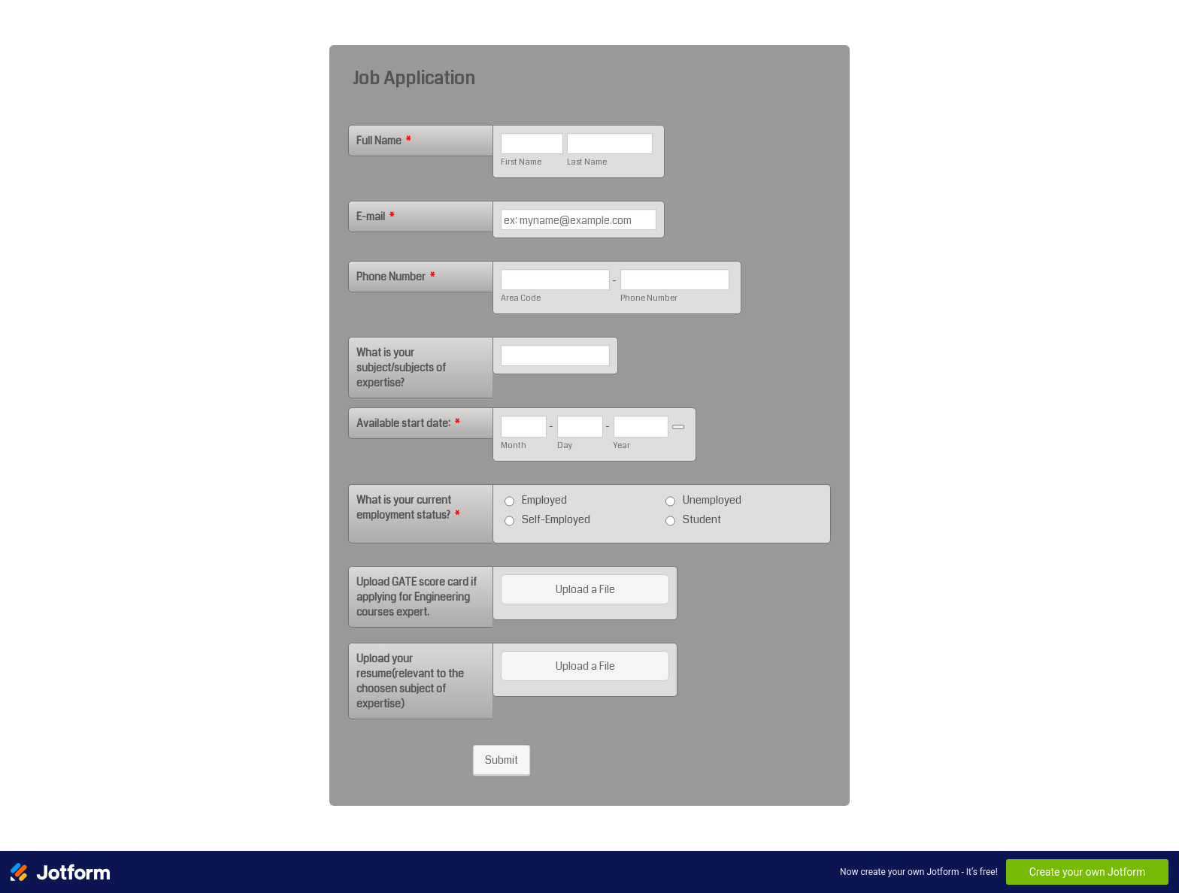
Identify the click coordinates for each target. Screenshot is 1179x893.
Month (513, 445)
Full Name (383, 140)
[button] (586, 589)
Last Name (587, 162)
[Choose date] (678, 427)
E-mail (375, 216)
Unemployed (712, 499)
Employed (544, 499)
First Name (521, 162)
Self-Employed (556, 519)
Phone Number (395, 276)
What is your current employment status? (408, 507)
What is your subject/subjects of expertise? (401, 367)
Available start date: (408, 423)
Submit (501, 759)
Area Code (521, 298)
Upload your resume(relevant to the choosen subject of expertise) (410, 681)
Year (622, 445)
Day (565, 445)
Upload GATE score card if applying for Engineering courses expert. (416, 596)
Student (702, 519)
